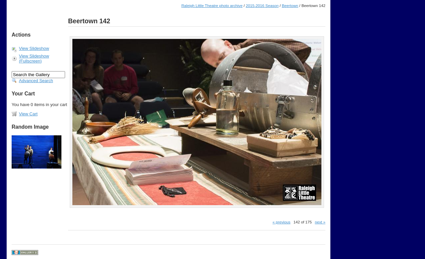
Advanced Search (36, 80)
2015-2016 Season (262, 5)
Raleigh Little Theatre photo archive (211, 5)
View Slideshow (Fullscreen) (34, 59)
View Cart (28, 113)
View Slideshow (34, 48)
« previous (282, 222)
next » (320, 222)
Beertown (290, 5)
